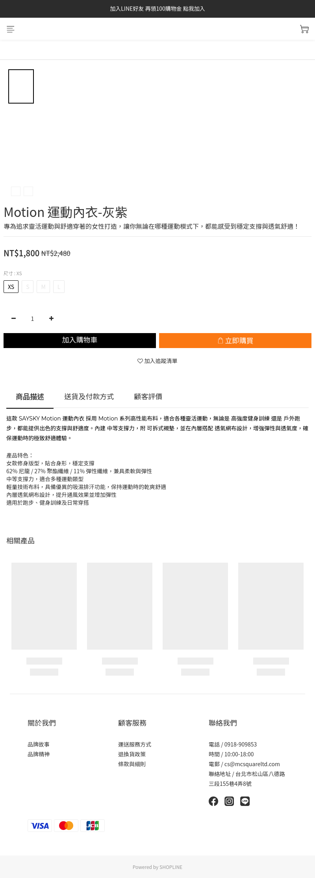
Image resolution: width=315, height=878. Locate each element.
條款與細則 (132, 764)
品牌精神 (39, 754)
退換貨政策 (132, 754)
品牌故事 (39, 744)
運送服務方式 (134, 744)
